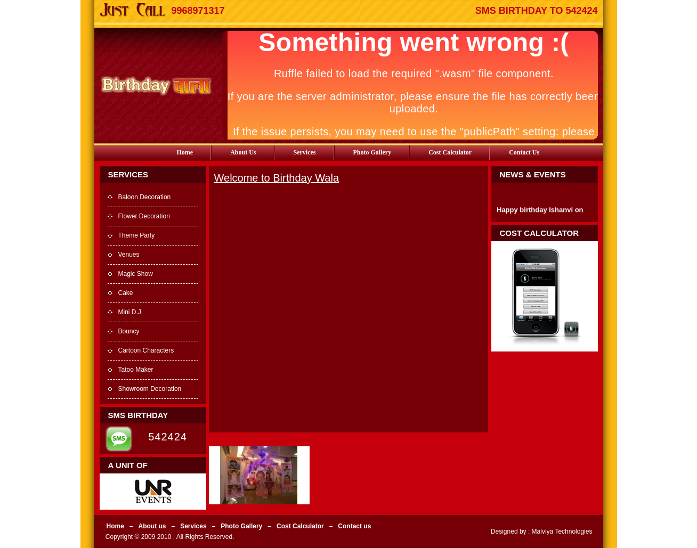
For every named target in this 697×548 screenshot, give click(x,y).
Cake (125, 293)
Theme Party (136, 235)
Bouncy (129, 331)
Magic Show (135, 273)
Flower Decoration (144, 216)
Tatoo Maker (135, 369)
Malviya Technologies (561, 531)
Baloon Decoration (144, 197)
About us (243, 152)
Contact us (524, 152)
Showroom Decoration (150, 388)
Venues (129, 254)
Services (305, 152)
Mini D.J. (130, 312)
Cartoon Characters (146, 350)
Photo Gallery (372, 152)
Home (185, 152)
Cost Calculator (450, 152)
